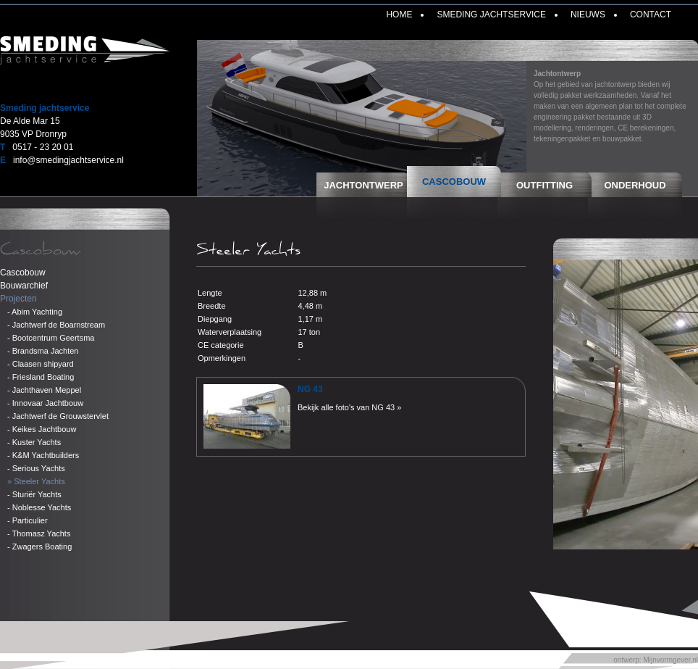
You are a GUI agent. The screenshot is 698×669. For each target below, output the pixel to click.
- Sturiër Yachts (34, 494)
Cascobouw (454, 181)
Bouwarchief (24, 286)
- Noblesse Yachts (39, 507)
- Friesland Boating (40, 377)
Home (399, 14)
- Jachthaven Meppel (44, 390)
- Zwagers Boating (39, 546)
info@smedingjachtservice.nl (68, 160)
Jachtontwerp (363, 185)
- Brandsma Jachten (42, 350)
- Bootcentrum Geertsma (50, 337)
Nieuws (588, 14)
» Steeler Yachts (36, 481)
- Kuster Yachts (34, 442)
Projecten (18, 299)
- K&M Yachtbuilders (43, 455)
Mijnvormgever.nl (670, 660)
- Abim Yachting (34, 311)
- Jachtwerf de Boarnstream (56, 324)
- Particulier (27, 520)
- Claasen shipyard (40, 364)
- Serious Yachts (36, 468)
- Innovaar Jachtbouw (45, 403)
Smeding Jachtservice (491, 14)
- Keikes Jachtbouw (41, 429)
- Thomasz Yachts (38, 533)
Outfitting (544, 185)
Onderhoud (634, 185)
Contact (650, 14)
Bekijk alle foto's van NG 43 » (349, 407)
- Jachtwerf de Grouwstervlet (58, 416)
